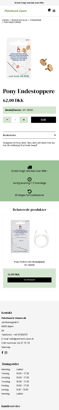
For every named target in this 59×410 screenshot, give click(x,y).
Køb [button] (43, 120)
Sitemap (6, 347)
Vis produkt (29, 280)
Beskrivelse (9, 135)
